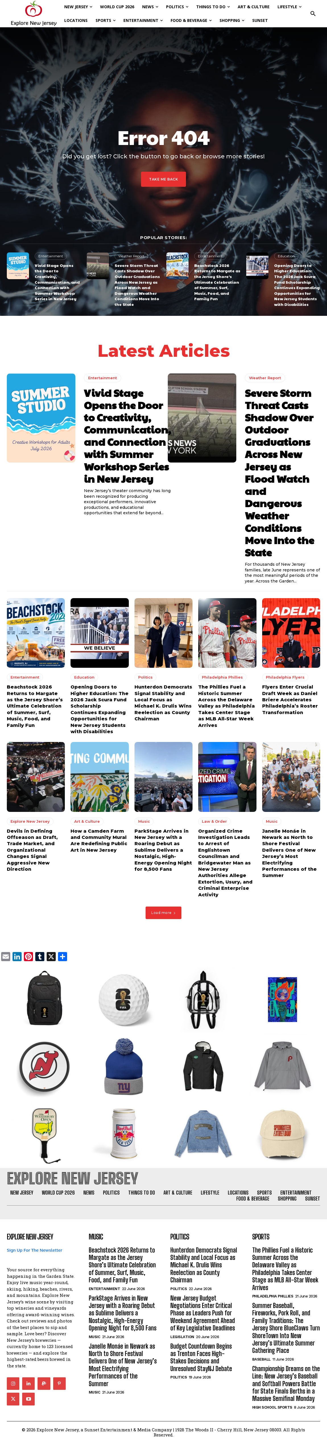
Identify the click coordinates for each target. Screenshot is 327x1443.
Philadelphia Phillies (222, 677)
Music (144, 821)
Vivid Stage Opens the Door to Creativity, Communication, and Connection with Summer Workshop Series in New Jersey (57, 282)
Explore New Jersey (30, 821)
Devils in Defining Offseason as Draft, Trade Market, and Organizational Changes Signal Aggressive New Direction (32, 850)
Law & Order (214, 821)
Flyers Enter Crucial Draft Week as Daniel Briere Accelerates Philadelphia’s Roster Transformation (290, 699)
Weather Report (131, 256)
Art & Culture (87, 821)
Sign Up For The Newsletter (34, 1250)
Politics (145, 677)
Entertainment (50, 256)
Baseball (261, 1359)
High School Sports (272, 1407)
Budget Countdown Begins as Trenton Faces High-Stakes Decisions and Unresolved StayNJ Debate (201, 1357)
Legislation (182, 1337)
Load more (163, 913)
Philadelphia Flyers (285, 677)
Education (286, 256)
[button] (313, 13)
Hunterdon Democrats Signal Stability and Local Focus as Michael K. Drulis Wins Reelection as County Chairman (203, 1265)
